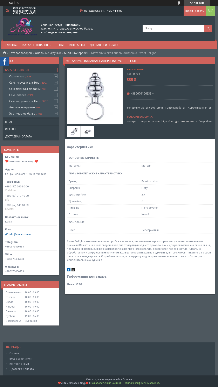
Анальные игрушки (48, 53)
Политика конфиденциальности (141, 383)
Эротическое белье (22, 113)
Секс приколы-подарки (25, 88)
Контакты (77, 45)
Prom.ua (127, 379)
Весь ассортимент (21, 358)
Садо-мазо (16, 76)
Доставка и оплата (104, 45)
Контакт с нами (19, 363)
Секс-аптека (17, 95)
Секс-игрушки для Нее (24, 82)
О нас (60, 45)
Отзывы (10, 129)
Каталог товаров (35, 45)
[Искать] (208, 28)
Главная (12, 45)
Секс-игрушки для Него (25, 101)
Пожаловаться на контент (105, 383)
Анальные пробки (76, 53)
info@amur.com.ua (20, 234)
